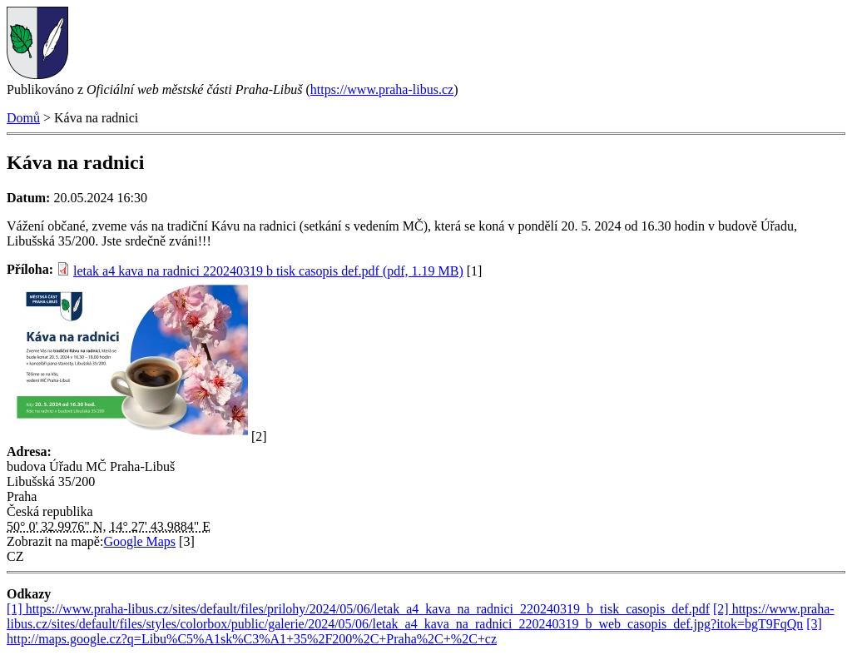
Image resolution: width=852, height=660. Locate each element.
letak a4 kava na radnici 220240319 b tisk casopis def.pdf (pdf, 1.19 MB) (268, 271)
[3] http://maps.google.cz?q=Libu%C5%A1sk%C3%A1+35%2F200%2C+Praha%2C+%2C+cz (414, 631)
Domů (23, 118)
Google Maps (139, 541)
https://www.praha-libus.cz (381, 89)
